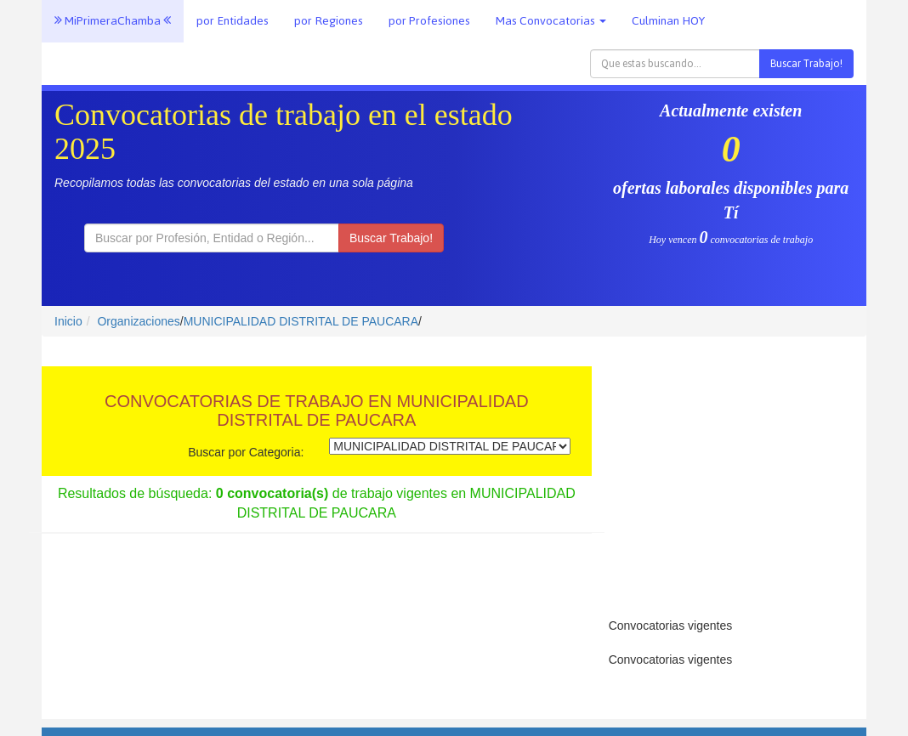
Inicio (68, 321)
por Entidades (232, 20)
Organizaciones (138, 321)
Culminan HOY (668, 20)
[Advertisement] (729, 477)
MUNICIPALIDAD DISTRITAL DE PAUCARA (301, 321)
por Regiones (328, 20)
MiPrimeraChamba (112, 20)
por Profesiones (429, 20)
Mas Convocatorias (551, 20)
